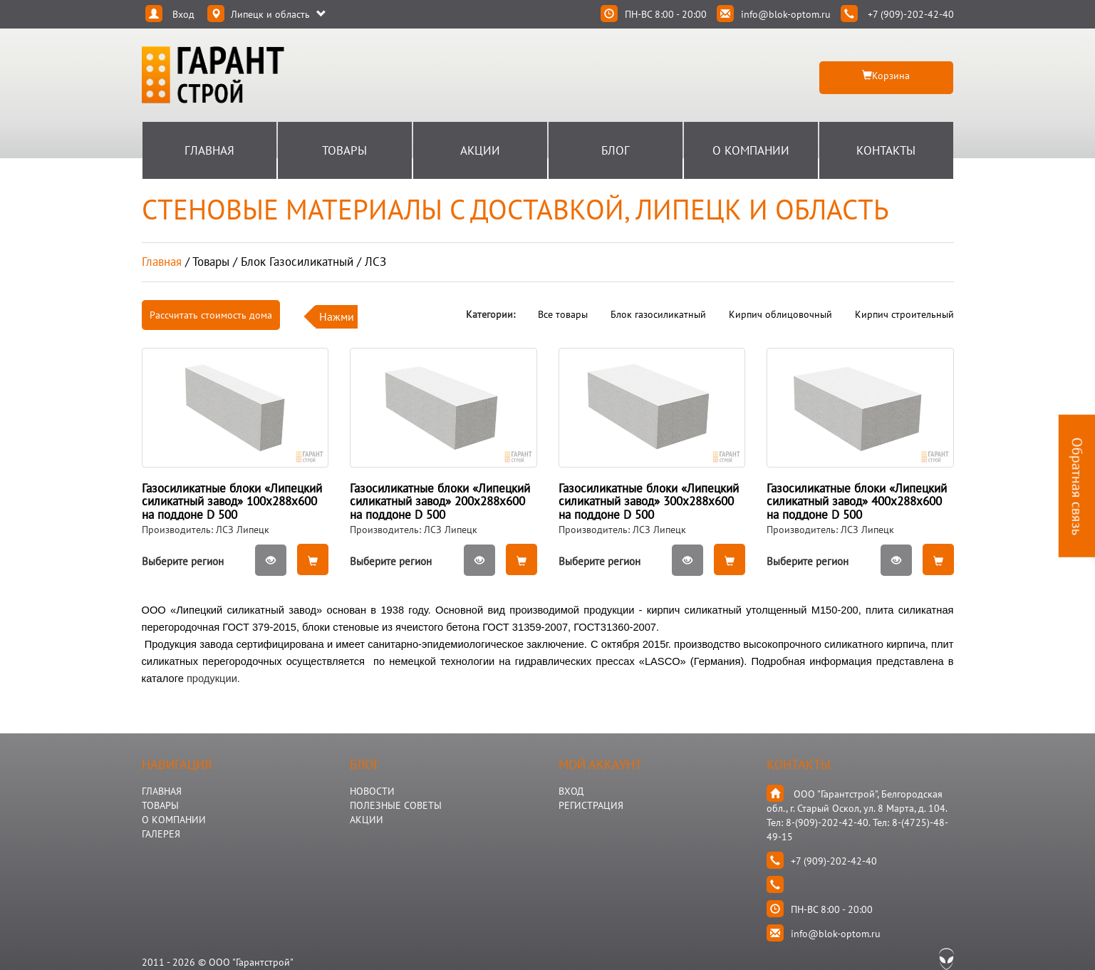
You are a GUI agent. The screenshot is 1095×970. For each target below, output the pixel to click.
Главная (209, 150)
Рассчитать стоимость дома (211, 315)
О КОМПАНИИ (174, 819)
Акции (480, 150)
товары (210, 261)
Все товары (563, 314)
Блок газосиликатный (658, 314)
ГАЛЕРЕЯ (161, 833)
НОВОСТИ (372, 791)
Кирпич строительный (904, 314)
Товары (344, 150)
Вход (571, 791)
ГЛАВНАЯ (162, 791)
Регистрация (591, 805)
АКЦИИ (366, 819)
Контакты (885, 150)
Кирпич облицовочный (780, 314)
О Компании (750, 150)
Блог (615, 150)
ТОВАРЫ (160, 805)
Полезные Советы (396, 805)
